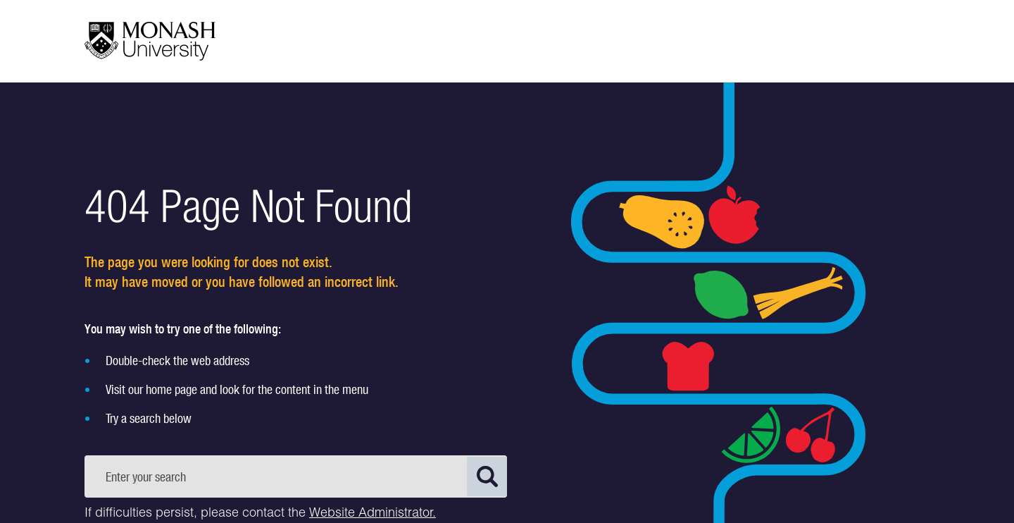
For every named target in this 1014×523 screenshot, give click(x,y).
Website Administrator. (372, 513)
